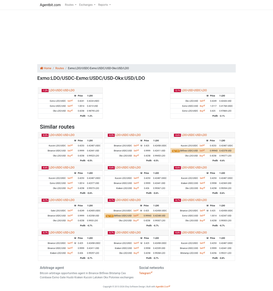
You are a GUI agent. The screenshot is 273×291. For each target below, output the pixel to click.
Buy (69, 111)
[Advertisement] (136, 37)
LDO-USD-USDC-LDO (194, 90)
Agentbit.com (50, 5)
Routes (59, 68)
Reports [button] (103, 4)
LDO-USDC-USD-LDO (62, 90)
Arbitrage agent (52, 268)
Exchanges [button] (86, 4)
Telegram (145, 273)
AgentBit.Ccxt (162, 286)
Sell (69, 101)
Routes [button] (69, 4)
